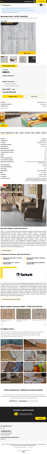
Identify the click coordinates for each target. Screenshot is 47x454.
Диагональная (40, 170)
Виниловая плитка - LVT (41, 102)
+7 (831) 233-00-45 (28, 1)
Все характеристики (4, 108)
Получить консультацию (5, 434)
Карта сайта (30, 447)
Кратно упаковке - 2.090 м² (8, 65)
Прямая (44, 170)
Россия (44, 164)
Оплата (32, 132)
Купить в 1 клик (34, 96)
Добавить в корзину (13, 96)
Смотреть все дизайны (6, 250)
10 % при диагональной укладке (12, 85)
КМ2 (45, 166)
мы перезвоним (23, 401)
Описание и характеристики (7, 132)
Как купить (27, 132)
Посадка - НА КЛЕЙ (42, 174)
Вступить (40, 418)
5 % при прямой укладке (10, 83)
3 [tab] (4, 128)
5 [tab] (7, 128)
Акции (16, 132)
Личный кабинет (42, 1)
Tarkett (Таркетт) (43, 140)
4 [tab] (5, 128)
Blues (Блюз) (44, 138)
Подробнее (3, 125)
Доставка (38, 132)
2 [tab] (2, 128)
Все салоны (3, 438)
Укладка (22, 132)
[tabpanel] (23, 119)
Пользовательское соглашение (20, 447)
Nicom (23, 451)
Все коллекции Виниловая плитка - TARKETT (11, 299)
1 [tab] (0, 128)
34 (45, 148)
